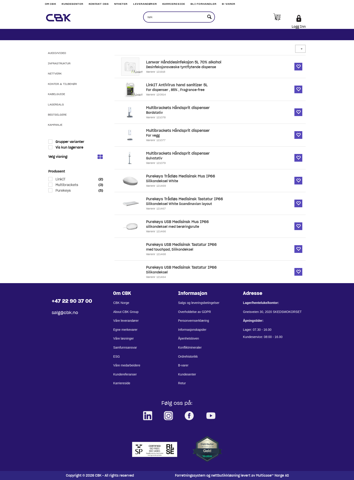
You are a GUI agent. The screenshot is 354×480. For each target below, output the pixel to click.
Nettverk (55, 73)
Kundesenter (72, 4)
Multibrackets (66, 185)
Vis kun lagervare (69, 147)
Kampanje (55, 124)
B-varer (228, 4)
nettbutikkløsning (225, 475)
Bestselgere (57, 114)
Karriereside (173, 4)
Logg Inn (299, 27)
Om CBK (50, 4)
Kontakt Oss (99, 4)
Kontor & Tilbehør (62, 84)
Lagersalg (56, 104)
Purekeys (63, 191)
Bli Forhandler (204, 4)
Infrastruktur (59, 63)
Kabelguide (56, 94)
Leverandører (145, 4)
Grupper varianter (69, 142)
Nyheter (121, 4)
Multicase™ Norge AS (272, 475)
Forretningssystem (190, 475)
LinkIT (60, 179)
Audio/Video (57, 53)
